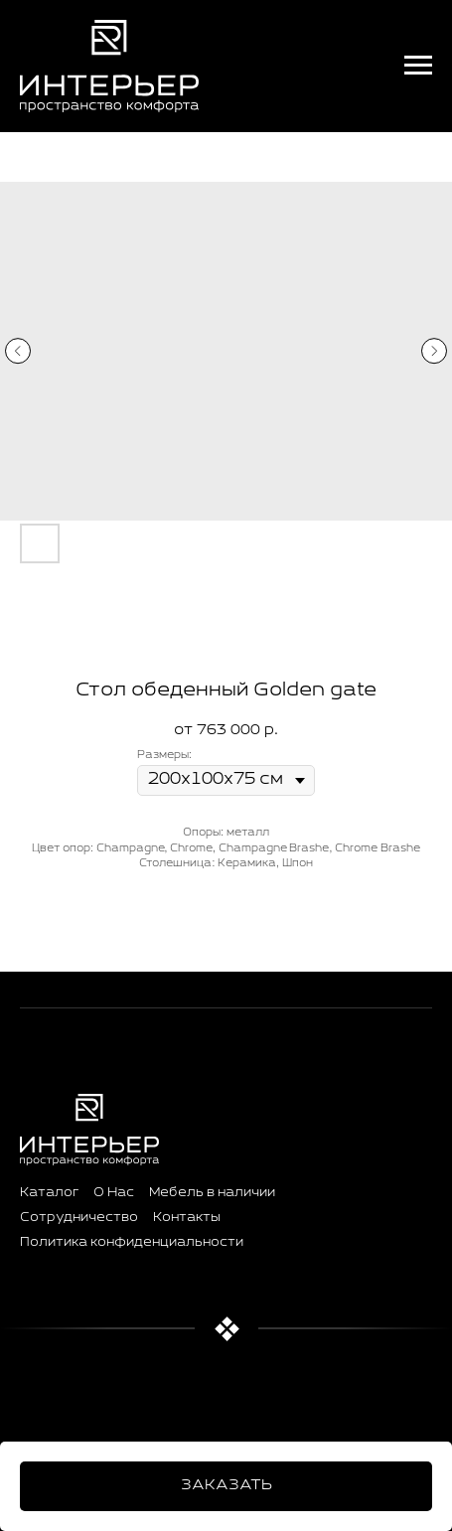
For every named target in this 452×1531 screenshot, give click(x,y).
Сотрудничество (79, 1218)
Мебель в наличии (212, 1193)
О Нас (113, 1193)
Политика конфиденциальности (131, 1243)
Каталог (49, 1193)
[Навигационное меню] (418, 66)
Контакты (187, 1218)
